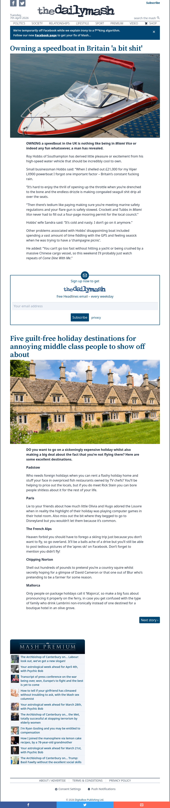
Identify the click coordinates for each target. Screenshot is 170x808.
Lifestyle (82, 23)
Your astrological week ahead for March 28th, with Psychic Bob (51, 706)
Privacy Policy (120, 780)
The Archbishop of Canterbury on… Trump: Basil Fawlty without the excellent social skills (51, 760)
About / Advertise (52, 780)
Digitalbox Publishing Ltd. (89, 800)
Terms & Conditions (87, 780)
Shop (151, 23)
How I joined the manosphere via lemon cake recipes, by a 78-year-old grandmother (51, 740)
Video (134, 23)
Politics (19, 23)
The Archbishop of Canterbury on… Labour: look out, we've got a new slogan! (50, 659)
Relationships (59, 23)
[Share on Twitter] (85, 805)
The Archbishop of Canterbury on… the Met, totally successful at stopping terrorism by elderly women (50, 718)
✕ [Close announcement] (153, 31)
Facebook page (46, 35)
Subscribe (79, 317)
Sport (99, 23)
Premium (117, 23)
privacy (96, 317)
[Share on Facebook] (28, 805)
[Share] (141, 805)
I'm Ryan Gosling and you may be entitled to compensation (50, 730)
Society (37, 23)
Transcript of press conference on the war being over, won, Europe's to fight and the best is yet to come (52, 681)
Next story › (149, 620)
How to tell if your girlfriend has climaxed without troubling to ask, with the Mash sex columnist (50, 695)
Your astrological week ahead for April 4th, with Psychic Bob (49, 669)
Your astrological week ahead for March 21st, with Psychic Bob (51, 750)
